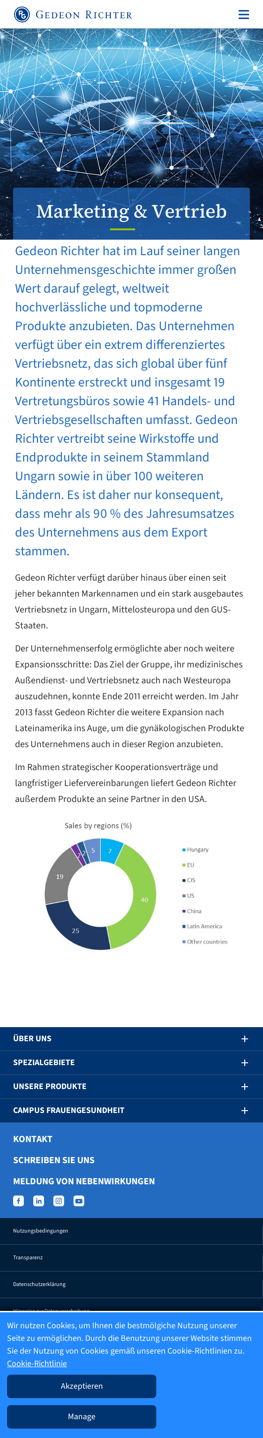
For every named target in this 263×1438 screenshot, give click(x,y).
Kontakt (32, 1139)
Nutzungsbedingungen (40, 1231)
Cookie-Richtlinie (37, 1364)
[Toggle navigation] (242, 15)
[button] (238, 1039)
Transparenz (28, 1258)
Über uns (32, 1038)
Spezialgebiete (44, 1062)
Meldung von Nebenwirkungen (84, 1181)
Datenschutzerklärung (39, 1284)
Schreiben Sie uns (54, 1160)
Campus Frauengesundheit (68, 1110)
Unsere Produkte (50, 1086)
